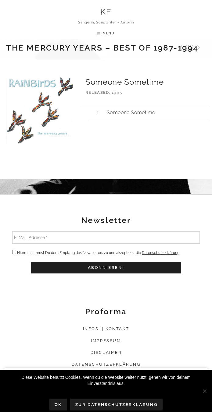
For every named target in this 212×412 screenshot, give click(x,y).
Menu (109, 33)
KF (106, 11)
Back (190, 48)
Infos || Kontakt (106, 328)
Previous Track (180, 48)
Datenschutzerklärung (160, 253)
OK (58, 404)
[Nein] (204, 391)
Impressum (106, 340)
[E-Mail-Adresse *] (106, 237)
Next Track (199, 48)
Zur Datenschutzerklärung (116, 404)
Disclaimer (106, 352)
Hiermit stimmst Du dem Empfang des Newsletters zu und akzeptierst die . (96, 252)
